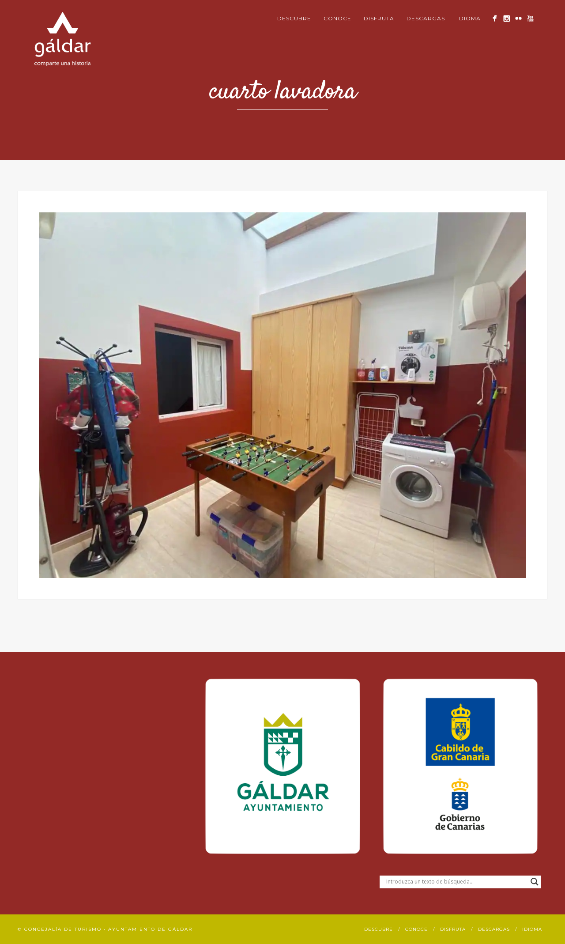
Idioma (469, 18)
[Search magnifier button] (534, 882)
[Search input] (456, 882)
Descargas (426, 18)
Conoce (337, 18)
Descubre (294, 18)
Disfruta (379, 18)
